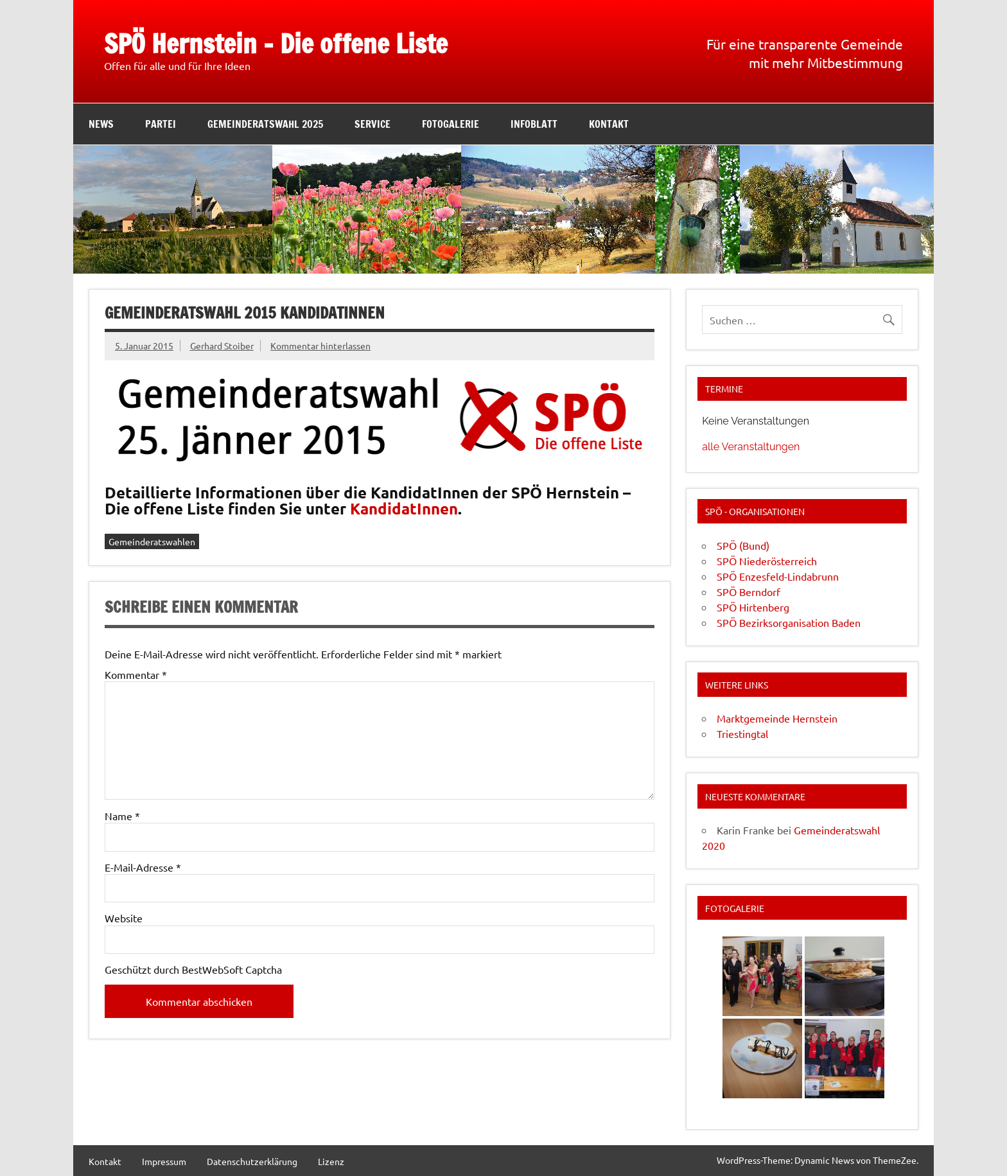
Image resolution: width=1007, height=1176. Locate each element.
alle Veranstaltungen (751, 447)
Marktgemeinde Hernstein (777, 718)
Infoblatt (534, 124)
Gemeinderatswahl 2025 (265, 124)
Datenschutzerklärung (252, 1161)
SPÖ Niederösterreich (767, 560)
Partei (160, 124)
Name (122, 816)
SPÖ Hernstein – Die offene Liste (276, 43)
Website (124, 918)
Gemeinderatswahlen (152, 541)
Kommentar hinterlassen (320, 345)
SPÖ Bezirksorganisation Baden (789, 622)
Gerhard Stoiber (222, 345)
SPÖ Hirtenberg (753, 607)
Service (372, 124)
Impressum (164, 1161)
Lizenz (331, 1161)
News (101, 124)
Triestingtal (742, 733)
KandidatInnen (404, 508)
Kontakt (609, 124)
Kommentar (136, 674)
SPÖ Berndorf (748, 591)
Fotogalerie (450, 124)
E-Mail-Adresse (143, 867)
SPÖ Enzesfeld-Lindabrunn (778, 576)
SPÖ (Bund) (743, 545)
